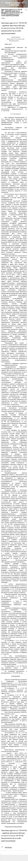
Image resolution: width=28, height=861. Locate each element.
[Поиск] (26, 3)
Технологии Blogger (14, 858)
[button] (26, 10)
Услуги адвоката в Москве (14, 3)
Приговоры (8, 847)
